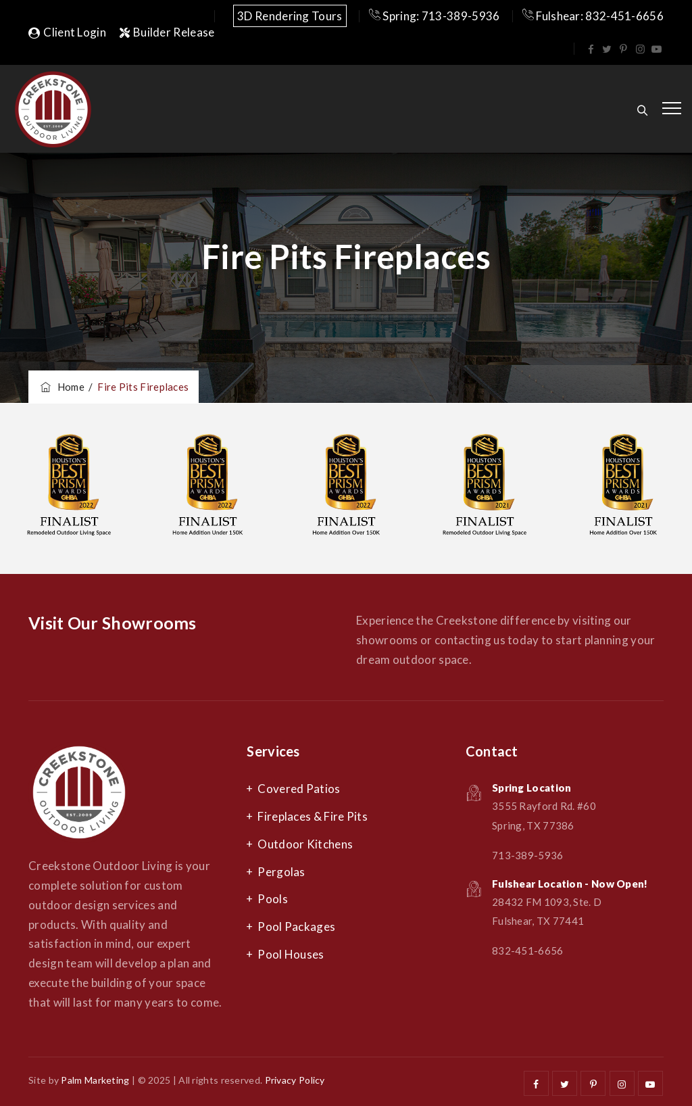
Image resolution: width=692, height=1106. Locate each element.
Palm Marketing (95, 1080)
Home (61, 387)
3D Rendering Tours (289, 16)
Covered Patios (298, 789)
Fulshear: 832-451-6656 (593, 16)
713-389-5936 (528, 855)
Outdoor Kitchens (305, 844)
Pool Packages (296, 926)
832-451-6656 (528, 950)
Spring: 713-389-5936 (434, 16)
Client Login (67, 32)
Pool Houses (290, 954)
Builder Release (167, 32)
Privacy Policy (295, 1080)
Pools (272, 899)
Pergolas (281, 872)
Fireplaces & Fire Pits (312, 816)
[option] (69, 489)
